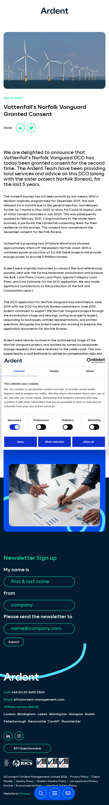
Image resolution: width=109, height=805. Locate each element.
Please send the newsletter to (38, 616)
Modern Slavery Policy (51, 781)
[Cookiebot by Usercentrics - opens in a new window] (89, 360)
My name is (16, 570)
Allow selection (54, 441)
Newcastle (37, 721)
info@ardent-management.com (34, 699)
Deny (20, 441)
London (9, 714)
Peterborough (15, 721)
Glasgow (76, 714)
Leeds (42, 714)
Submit (13, 642)
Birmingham (26, 714)
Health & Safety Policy (62, 785)
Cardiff (54, 721)
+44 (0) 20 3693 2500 (24, 692)
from (9, 593)
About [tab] (90, 370)
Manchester (71, 721)
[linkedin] (20, 127)
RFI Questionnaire (27, 748)
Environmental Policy (30, 785)
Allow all (88, 441)
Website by (17, 793)
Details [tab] (54, 370)
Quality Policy (25, 781)
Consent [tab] (19, 370)
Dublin (90, 714)
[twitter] (31, 127)
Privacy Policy (79, 777)
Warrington (58, 714)
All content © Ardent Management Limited (35, 777)
